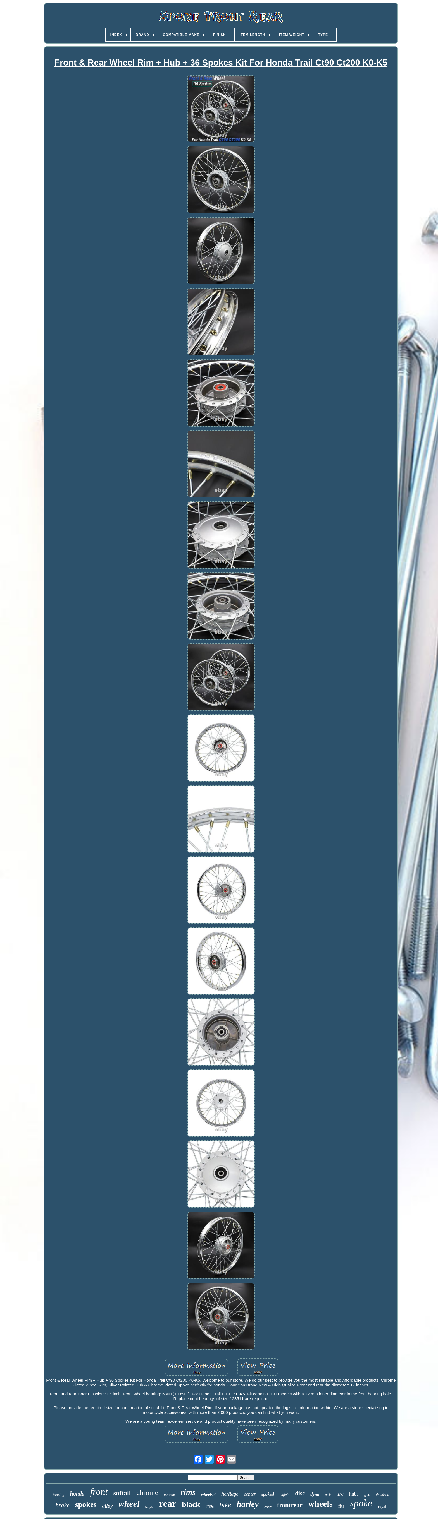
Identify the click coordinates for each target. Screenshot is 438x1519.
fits (341, 1506)
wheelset (208, 1494)
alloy (107, 1506)
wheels (320, 1504)
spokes (86, 1504)
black (191, 1504)
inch (328, 1495)
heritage (229, 1494)
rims (187, 1492)
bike (225, 1505)
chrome (147, 1493)
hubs (354, 1494)
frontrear (290, 1505)
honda (77, 1494)
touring (58, 1494)
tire (340, 1494)
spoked (267, 1494)
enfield (284, 1494)
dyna (314, 1494)
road (268, 1507)
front (99, 1492)
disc (300, 1493)
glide (367, 1495)
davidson (382, 1494)
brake (63, 1505)
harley (247, 1504)
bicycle (149, 1507)
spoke (361, 1503)
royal (382, 1506)
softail (122, 1493)
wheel (128, 1504)
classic (169, 1495)
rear (167, 1503)
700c (210, 1506)
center (250, 1494)
